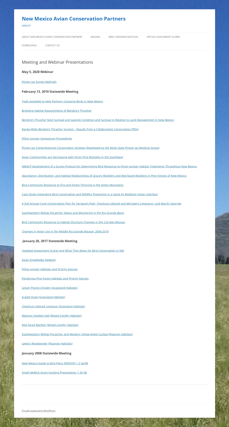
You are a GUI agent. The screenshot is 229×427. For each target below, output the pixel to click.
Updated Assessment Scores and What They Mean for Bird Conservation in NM (73, 250)
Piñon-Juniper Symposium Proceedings (47, 138)
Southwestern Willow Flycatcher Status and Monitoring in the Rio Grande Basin (73, 213)
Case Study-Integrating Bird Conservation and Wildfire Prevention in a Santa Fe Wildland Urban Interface (90, 194)
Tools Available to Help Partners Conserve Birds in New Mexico (62, 101)
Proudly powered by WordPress (38, 410)
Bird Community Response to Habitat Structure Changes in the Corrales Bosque (73, 222)
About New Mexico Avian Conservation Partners (52, 37)
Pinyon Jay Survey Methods (39, 82)
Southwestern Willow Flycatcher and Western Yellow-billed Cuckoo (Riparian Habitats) (77, 334)
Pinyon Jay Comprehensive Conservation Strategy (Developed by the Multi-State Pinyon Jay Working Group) (90, 148)
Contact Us (52, 45)
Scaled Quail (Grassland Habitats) (43, 297)
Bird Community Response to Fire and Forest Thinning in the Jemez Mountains (72, 185)
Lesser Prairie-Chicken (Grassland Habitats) (50, 288)
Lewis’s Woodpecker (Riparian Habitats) (47, 343)
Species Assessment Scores (163, 37)
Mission (95, 37)
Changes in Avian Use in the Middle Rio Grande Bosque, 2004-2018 (65, 231)
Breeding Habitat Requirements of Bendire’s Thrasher (57, 110)
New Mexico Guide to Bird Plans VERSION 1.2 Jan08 (55, 363)
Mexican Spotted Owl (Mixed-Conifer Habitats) (52, 315)
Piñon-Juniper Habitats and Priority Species (50, 269)
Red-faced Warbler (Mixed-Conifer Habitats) (50, 325)
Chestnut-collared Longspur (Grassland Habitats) (53, 306)
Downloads (29, 45)
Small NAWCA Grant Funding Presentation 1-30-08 (54, 372)
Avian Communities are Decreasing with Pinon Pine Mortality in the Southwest (72, 157)
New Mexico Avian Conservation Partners (74, 18)
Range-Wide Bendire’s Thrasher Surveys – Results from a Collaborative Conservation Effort (80, 129)
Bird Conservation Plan (123, 37)
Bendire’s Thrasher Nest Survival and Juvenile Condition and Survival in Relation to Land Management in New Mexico (98, 120)
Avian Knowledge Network (39, 260)
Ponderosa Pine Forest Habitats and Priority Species (55, 278)
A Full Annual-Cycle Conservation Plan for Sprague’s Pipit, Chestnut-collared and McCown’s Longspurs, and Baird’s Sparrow (101, 203)
